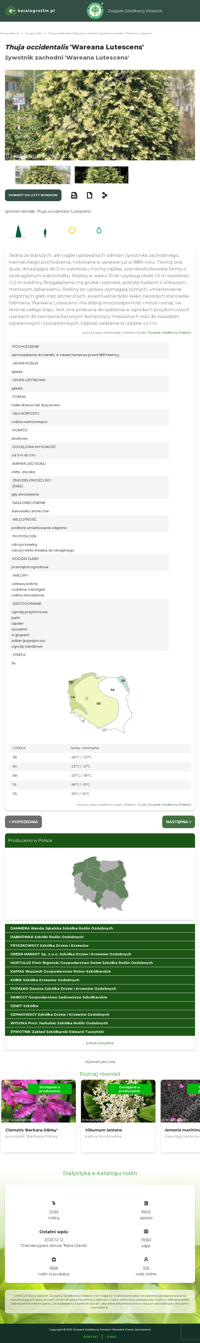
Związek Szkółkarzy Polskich (169, 332)
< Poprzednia (23, 821)
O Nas (111, 1337)
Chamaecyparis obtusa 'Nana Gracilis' (53, 1245)
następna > (178, 821)
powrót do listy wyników (33, 195)
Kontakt (91, 1337)
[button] (43, 175)
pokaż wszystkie (100, 1043)
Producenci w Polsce (30, 840)
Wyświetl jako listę (100, 1062)
